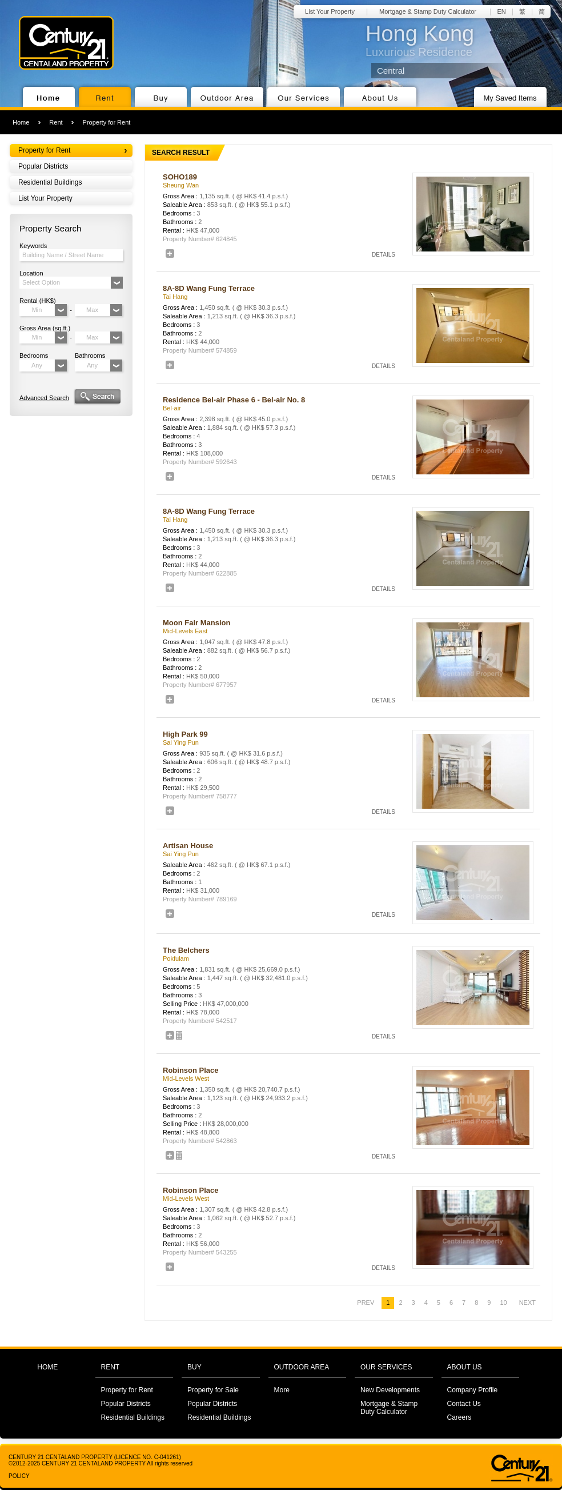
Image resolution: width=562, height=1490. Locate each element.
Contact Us (464, 1404)
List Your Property (330, 11)
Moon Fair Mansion (196, 622)
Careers (459, 1417)
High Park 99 (185, 734)
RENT (110, 1367)
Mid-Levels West (186, 1078)
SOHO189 (180, 177)
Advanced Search (44, 397)
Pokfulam (176, 958)
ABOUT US (464, 1367)
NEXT (527, 1302)
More (282, 1390)
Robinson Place (191, 1070)
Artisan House (188, 845)
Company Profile (472, 1390)
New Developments (390, 1390)
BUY (194, 1367)
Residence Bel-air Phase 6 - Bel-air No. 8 (234, 400)
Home (21, 122)
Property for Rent (107, 122)
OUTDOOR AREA (302, 1367)
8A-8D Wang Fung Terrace (209, 288)
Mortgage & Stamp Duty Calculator (427, 11)
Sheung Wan (181, 185)
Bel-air (172, 408)
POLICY (19, 1476)
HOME (47, 1367)
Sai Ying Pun (181, 742)
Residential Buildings (50, 182)
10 (503, 1302)
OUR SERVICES (386, 1367)
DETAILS (383, 254)
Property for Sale (213, 1390)
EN (501, 11)
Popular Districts (43, 166)
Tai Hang (175, 296)
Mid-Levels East (185, 631)
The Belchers (186, 950)
